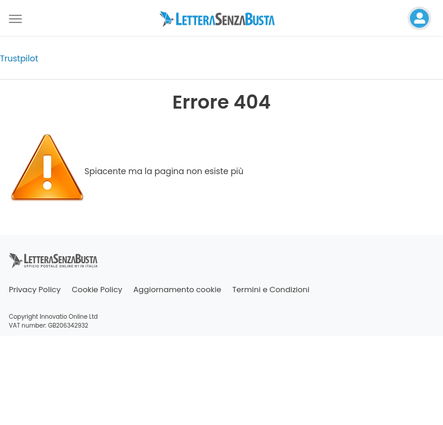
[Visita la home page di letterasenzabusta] (221, 18)
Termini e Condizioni (271, 289)
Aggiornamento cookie (177, 289)
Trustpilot (19, 58)
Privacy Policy (35, 289)
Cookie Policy (97, 289)
